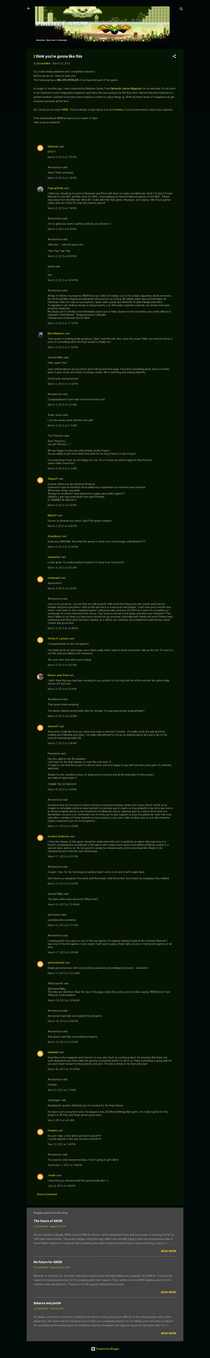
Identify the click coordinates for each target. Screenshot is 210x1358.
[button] (174, 57)
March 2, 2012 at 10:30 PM (63, 280)
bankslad (53, 1052)
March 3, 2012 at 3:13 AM (62, 425)
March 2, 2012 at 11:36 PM (63, 347)
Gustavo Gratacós (58, 836)
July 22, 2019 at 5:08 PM (61, 1185)
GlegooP (53, 478)
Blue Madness (56, 333)
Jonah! (52, 1175)
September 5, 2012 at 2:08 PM (65, 1165)
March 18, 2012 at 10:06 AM (63, 1000)
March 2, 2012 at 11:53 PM (63, 383)
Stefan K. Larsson (58, 638)
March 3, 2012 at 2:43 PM (62, 505)
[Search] (181, 9)
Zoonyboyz (54, 536)
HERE (65, 109)
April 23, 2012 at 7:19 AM (62, 1090)
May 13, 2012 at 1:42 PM (61, 1144)
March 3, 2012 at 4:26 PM (62, 526)
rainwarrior (54, 557)
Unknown (53, 146)
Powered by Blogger (105, 1348)
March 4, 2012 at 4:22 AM (62, 567)
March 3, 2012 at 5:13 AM (62, 468)
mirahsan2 (54, 577)
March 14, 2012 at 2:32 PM (63, 883)
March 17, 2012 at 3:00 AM (63, 952)
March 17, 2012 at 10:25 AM (63, 973)
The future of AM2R (48, 1221)
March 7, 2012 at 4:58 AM (62, 743)
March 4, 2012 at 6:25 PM (62, 588)
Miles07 (52, 515)
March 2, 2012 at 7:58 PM (62, 208)
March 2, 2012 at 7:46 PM (62, 178)
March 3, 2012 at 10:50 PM (63, 546)
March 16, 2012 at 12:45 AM (63, 904)
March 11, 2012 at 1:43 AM (63, 826)
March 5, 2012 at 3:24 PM (62, 689)
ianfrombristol (56, 962)
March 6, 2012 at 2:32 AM (62, 716)
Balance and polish (47, 1303)
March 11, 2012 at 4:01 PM (63, 856)
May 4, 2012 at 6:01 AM (61, 1120)
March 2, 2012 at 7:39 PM (62, 157)
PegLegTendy (55, 188)
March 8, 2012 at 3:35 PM (62, 789)
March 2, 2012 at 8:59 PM (62, 256)
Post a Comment (47, 1194)
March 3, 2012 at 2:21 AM (62, 404)
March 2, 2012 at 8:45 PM (62, 229)
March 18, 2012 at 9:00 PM (63, 1021)
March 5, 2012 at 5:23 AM (62, 665)
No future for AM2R (48, 1262)
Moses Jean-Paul (58, 675)
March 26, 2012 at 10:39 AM (63, 1069)
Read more (168, 1251)
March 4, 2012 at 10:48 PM (63, 628)
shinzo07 (53, 726)
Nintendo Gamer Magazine (126, 88)
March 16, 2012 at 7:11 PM (63, 925)
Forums (118, 109)
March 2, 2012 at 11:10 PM (63, 323)
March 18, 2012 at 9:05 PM (63, 1042)
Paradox (52, 1130)
